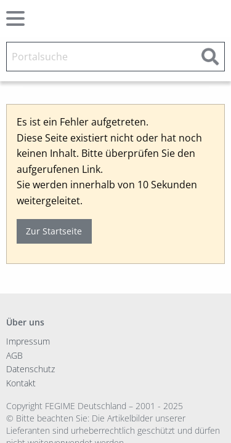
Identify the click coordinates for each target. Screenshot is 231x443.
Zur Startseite (54, 231)
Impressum (28, 341)
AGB (14, 355)
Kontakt (21, 383)
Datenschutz (30, 369)
